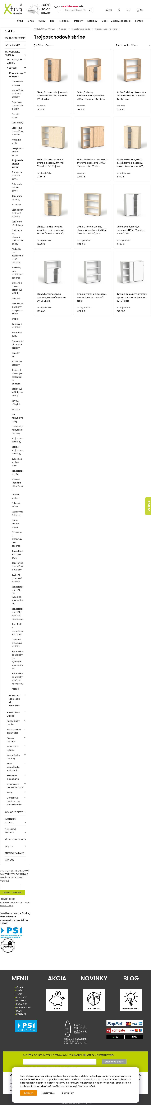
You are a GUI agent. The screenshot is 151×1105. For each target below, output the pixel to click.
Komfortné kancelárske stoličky (17, 566)
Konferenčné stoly (17, 198)
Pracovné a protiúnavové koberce (17, 539)
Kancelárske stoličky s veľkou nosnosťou (17, 613)
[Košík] (139, 10)
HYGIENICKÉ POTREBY (10, 820)
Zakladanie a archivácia (14, 731)
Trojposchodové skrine (17, 163)
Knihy (9, 792)
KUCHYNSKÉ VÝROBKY (10, 831)
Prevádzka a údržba (13, 714)
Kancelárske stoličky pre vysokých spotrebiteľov (17, 595)
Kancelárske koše (17, 472)
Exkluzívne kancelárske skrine (17, 131)
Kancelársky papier (13, 723)
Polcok (15, 688)
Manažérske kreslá (17, 83)
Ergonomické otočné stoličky (17, 344)
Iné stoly (16, 298)
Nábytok (12, 68)
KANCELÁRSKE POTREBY (12, 53)
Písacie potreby (11, 740)
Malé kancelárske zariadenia (13, 767)
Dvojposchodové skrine (17, 152)
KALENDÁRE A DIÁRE (14, 853)
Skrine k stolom (15, 496)
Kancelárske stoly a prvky (17, 554)
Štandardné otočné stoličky (17, 213)
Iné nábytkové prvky (17, 418)
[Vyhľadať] (60, 10)
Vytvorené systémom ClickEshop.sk (75, 1103)
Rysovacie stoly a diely (17, 462)
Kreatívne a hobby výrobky (15, 786)
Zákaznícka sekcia (121, 20)
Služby (41, 20)
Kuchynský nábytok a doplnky (17, 430)
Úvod (20, 20)
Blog (104, 20)
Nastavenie (48, 1092)
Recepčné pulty (17, 334)
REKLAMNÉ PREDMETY (15, 38)
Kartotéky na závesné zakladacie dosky (17, 237)
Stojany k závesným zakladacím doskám (17, 377)
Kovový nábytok (16, 402)
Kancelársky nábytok (16, 75)
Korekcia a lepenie (12, 748)
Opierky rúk (16, 355)
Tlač (52, 20)
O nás (30, 20)
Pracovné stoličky (17, 363)
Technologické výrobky (15, 61)
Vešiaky (16, 409)
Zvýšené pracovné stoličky (17, 578)
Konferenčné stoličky (17, 223)
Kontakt (139, 20)
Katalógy (92, 20)
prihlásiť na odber (12, 892)
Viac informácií (86, 1086)
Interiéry (78, 20)
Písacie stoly (15, 116)
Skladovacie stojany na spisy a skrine (17, 308)
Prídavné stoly (16, 141)
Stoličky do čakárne (17, 513)
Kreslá (15, 318)
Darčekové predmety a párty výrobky (14, 801)
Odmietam (68, 1092)
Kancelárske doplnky (13, 757)
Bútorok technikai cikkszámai (17, 484)
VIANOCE (9, 859)
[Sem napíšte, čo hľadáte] (78, 10)
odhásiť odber (8, 898)
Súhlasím (28, 1092)
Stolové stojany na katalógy (17, 450)
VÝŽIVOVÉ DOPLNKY (15, 839)
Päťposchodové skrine (17, 187)
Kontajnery (17, 122)
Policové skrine (16, 505)
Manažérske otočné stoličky (17, 93)
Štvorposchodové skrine (17, 175)
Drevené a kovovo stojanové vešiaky (17, 288)
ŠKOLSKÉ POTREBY (14, 812)
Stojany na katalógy (17, 440)
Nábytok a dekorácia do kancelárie (14, 700)
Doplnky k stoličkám (17, 326)
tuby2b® (9, 846)
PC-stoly (16, 204)
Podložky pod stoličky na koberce (17, 272)
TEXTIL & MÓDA (12, 44)
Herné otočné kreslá (15, 524)
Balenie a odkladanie (13, 777)
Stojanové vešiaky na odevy (17, 392)
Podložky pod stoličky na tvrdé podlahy (17, 255)
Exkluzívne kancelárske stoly (17, 105)
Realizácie (64, 20)
